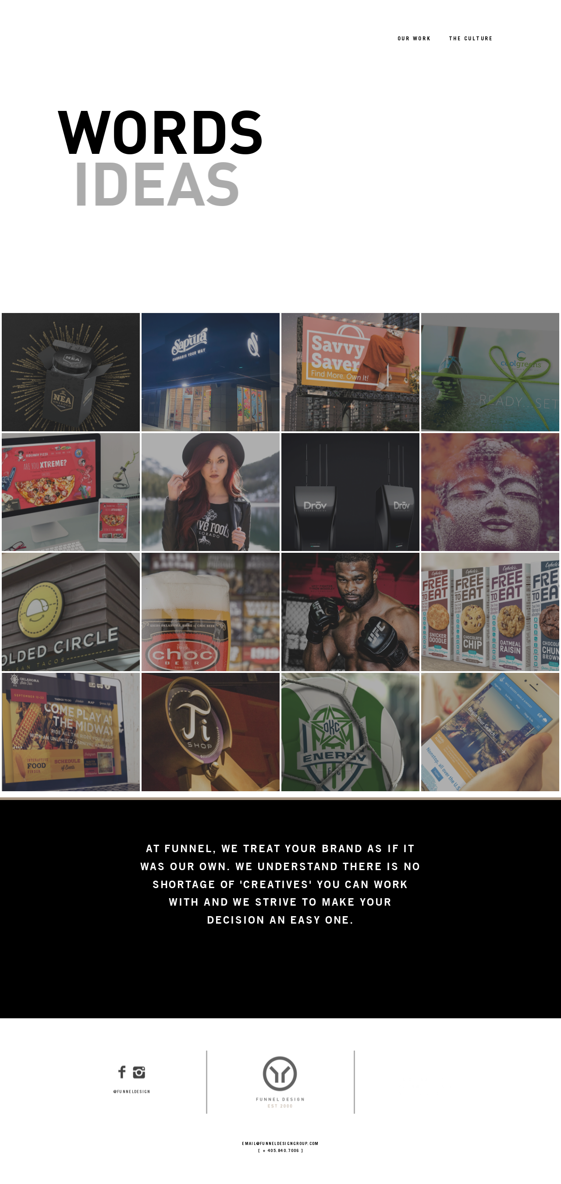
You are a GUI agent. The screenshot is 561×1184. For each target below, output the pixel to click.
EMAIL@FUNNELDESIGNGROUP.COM (280, 1144)
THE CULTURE (471, 39)
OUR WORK (414, 39)
